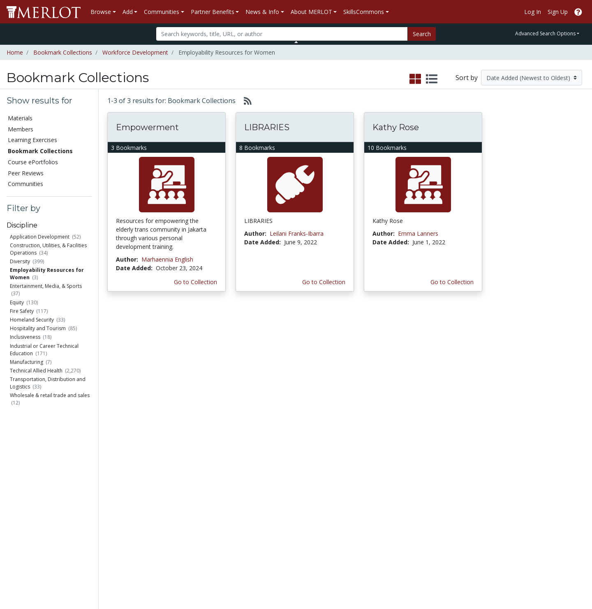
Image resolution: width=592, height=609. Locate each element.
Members (20, 129)
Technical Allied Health (36, 370)
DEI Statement (446, 549)
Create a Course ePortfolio (115, 493)
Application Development (39, 236)
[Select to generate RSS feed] (244, 101)
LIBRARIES (266, 127)
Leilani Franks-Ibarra (297, 233)
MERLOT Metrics (366, 454)
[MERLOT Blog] (577, 578)
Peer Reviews (26, 173)
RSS (15, 523)
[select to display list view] (431, 79)
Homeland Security (32, 319)
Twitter (353, 515)
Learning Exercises (32, 140)
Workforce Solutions (538, 463)
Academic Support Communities (201, 476)
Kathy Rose (395, 127)
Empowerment (147, 127)
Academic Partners (202, 489)
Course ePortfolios (33, 162)
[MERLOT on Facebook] (514, 578)
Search (422, 34)
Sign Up (558, 12)
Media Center (361, 489)
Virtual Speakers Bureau (42, 506)
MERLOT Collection (453, 463)
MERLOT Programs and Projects (375, 476)
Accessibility (443, 541)
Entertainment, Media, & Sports (46, 286)
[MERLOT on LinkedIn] (557, 578)
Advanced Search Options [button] (545, 33)
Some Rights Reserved (298, 571)
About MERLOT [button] (311, 12)
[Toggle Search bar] (296, 42)
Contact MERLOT (354, 571)
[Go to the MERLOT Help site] (578, 11)
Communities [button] (161, 12)
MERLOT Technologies (457, 472)
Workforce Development (135, 52)
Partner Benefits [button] (212, 12)
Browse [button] (100, 12)
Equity (17, 302)
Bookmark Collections (62, 52)
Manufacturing (26, 362)
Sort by (467, 77)
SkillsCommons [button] (363, 12)
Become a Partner (285, 454)
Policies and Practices (456, 523)
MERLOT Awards (449, 506)
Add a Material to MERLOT (117, 458)
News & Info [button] (262, 12)
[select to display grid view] (415, 79)
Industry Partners (200, 497)
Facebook (357, 506)
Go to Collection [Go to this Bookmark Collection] (195, 282)
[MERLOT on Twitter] (535, 578)
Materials (20, 118)
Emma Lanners (418, 233)
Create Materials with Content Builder (122, 476)
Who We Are (443, 454)
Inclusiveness (25, 336)
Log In (532, 12)
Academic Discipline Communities (203, 458)
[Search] (282, 34)
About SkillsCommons (540, 472)
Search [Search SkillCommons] (520, 454)
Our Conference (365, 463)
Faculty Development (455, 515)
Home (15, 52)
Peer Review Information (460, 497)
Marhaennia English (167, 259)
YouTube (356, 523)
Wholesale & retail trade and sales (50, 395)
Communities (25, 184)
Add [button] (128, 12)
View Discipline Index (37, 515)
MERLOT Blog (363, 497)
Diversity (20, 261)
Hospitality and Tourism (38, 328)
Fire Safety (22, 311)
